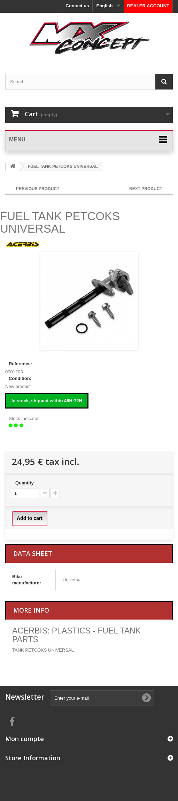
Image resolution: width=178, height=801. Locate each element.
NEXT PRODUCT (146, 188)
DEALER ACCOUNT (148, 5)
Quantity (24, 482)
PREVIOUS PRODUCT (38, 188)
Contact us (77, 5)
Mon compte (24, 738)
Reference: (20, 363)
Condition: (20, 378)
